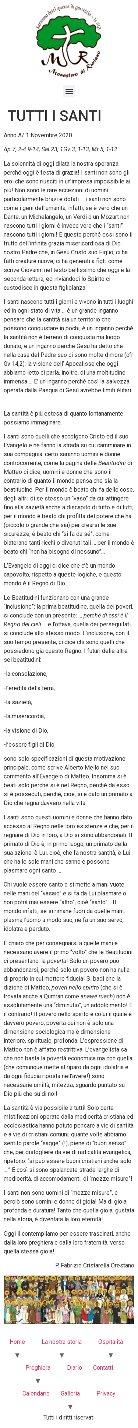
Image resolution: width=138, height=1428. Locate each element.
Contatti (103, 1367)
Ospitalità (110, 1341)
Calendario (36, 1393)
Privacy (106, 1393)
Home (17, 1341)
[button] (69, 91)
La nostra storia (62, 1341)
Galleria (70, 1393)
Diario (74, 1367)
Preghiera (37, 1367)
